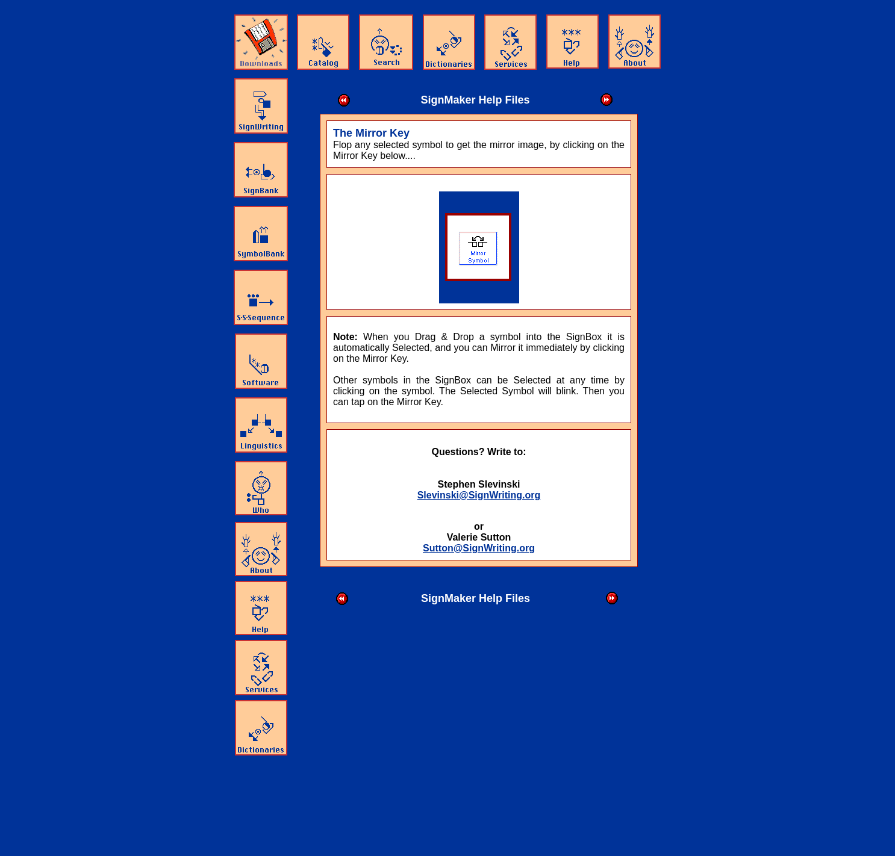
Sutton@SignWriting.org (479, 548)
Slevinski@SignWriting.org (479, 495)
